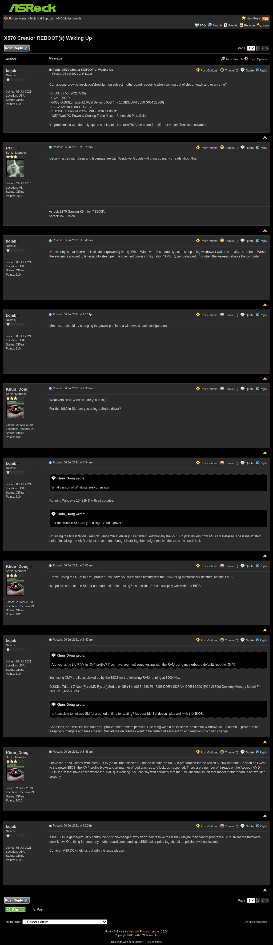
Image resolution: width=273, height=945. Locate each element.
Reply (263, 70)
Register (249, 25)
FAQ (203, 25)
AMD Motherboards (68, 18)
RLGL (13, 148)
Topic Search (232, 59)
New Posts (254, 18)
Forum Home (17, 18)
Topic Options (255, 59)
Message (55, 58)
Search (217, 25)
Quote (250, 70)
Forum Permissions (257, 921)
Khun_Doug (18, 389)
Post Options (207, 70)
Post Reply (16, 48)
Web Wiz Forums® (140, 931)
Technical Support (41, 18)
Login (265, 25)
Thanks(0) (229, 70)
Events (230, 25)
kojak (12, 70)
